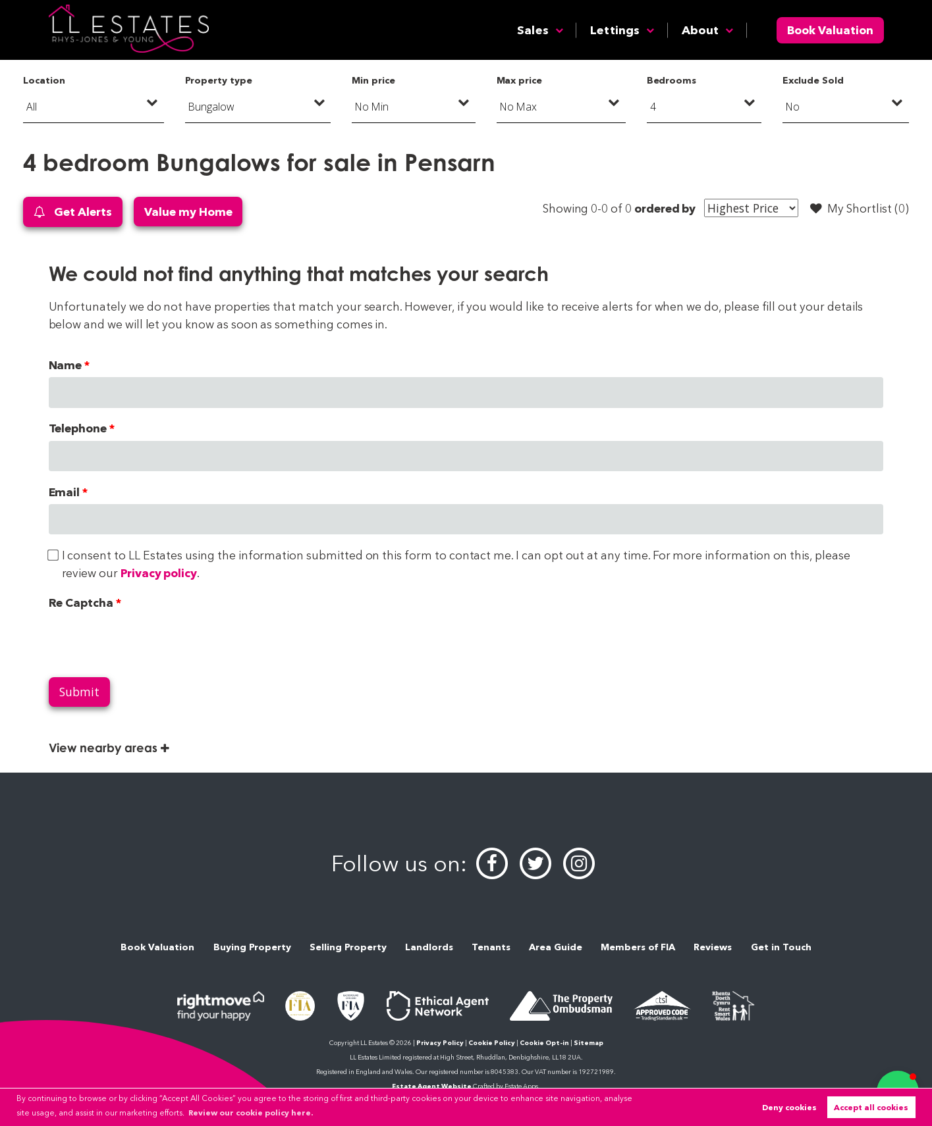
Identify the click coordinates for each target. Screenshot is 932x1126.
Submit (79, 692)
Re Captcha (81, 602)
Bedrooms (672, 80)
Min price (373, 80)
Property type (218, 80)
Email (64, 492)
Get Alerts (72, 212)
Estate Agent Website (432, 1086)
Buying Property (252, 947)
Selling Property (348, 947)
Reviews (713, 947)
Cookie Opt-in (544, 1042)
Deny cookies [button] (789, 1107)
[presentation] (149, 640)
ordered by (665, 208)
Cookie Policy (491, 1042)
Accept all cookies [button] (871, 1107)
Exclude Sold (812, 80)
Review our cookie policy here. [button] (250, 1112)
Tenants (491, 947)
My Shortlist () (859, 208)
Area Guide (555, 947)
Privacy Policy (440, 1042)
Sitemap (588, 1042)
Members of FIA (638, 947)
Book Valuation (830, 30)
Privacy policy (159, 573)
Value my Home (188, 211)
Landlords (429, 947)
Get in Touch (781, 947)
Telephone (78, 428)
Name (65, 365)
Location (44, 80)
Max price (520, 80)
